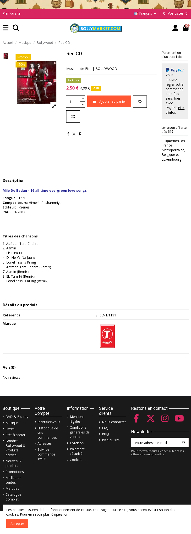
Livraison (77, 443)
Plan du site (12, 13)
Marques (12, 488)
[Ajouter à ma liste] (140, 102)
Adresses (45, 443)
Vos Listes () (176, 13)
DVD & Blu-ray (16, 416)
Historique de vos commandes (48, 433)
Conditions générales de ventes (80, 432)
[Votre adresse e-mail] (155, 442)
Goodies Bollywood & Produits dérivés (15, 447)
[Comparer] (73, 116)
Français (145, 13)
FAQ (105, 428)
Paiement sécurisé (77, 451)
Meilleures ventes (13, 480)
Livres (10, 429)
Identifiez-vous (49, 422)
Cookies (76, 459)
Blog (105, 434)
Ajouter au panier (109, 101)
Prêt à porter (15, 435)
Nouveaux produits (13, 463)
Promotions (14, 471)
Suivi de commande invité (46, 454)
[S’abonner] (183, 442)
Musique (12, 423)
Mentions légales (77, 419)
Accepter (17, 523)
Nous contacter (114, 422)
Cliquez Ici (59, 514)
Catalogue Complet (13, 496)
